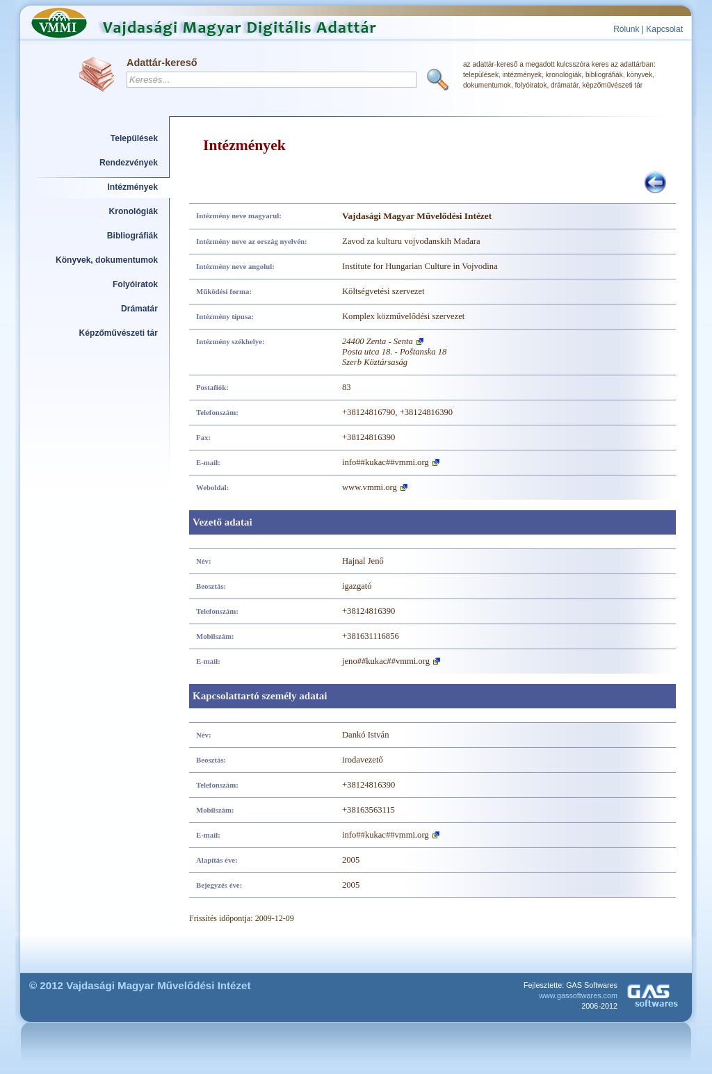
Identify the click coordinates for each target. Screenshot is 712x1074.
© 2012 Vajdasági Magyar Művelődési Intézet (140, 985)
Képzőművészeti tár (118, 333)
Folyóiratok (135, 284)
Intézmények (133, 187)
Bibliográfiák (132, 236)
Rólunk (626, 29)
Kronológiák (133, 211)
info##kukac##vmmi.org (385, 462)
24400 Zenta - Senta (377, 341)
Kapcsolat (664, 29)
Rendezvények (128, 163)
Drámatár (139, 309)
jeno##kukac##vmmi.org (386, 661)
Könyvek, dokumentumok (107, 260)
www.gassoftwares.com (578, 995)
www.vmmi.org (369, 487)
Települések (134, 138)
